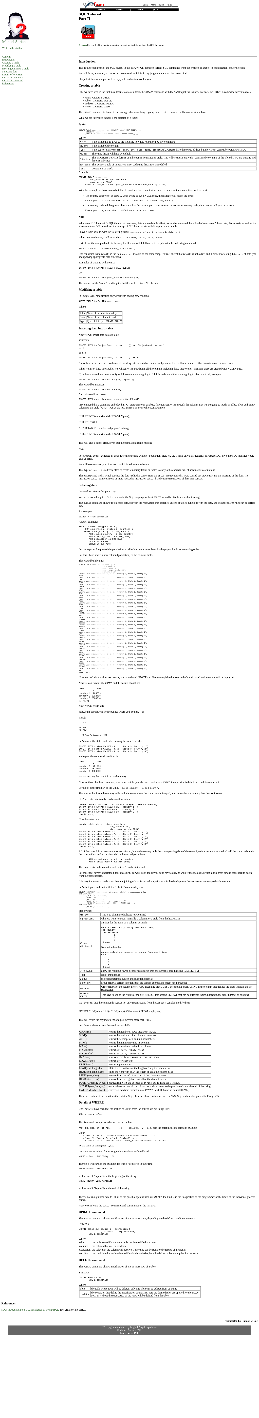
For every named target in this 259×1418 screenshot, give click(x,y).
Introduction (8, 59)
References (8, 83)
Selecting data (9, 71)
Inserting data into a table (15, 68)
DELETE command (12, 80)
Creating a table (10, 62)
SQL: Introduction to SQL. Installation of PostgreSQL (30, 1391)
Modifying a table (11, 65)
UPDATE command (12, 77)
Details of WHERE (12, 74)
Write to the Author (12, 48)
